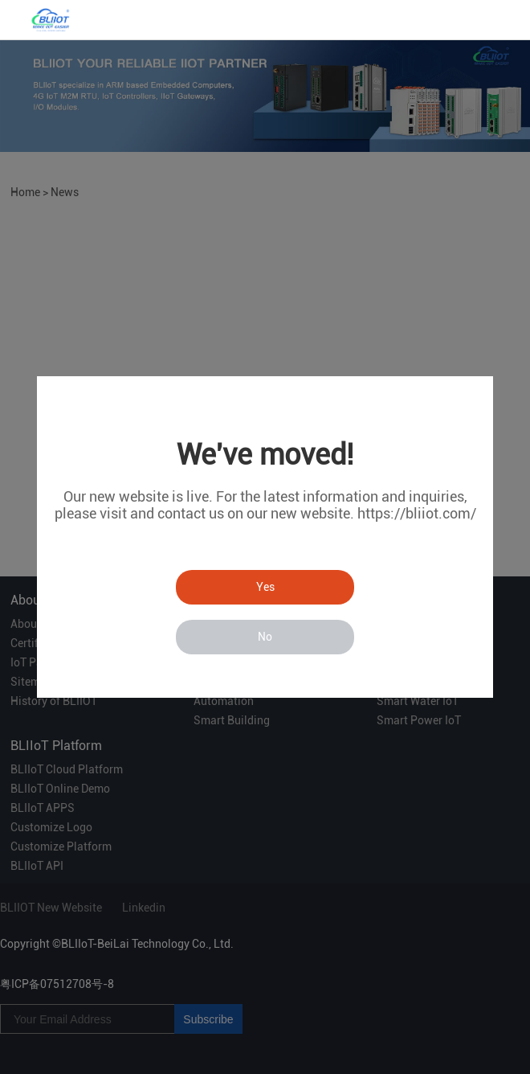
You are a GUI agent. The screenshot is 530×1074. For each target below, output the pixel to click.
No (265, 636)
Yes (265, 586)
